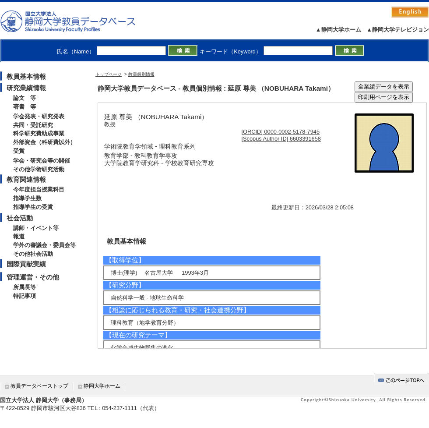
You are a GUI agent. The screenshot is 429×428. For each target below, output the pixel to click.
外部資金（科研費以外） (44, 142)
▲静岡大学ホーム (338, 29)
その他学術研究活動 (38, 169)
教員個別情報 (141, 74)
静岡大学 (77, 21)
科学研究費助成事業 (38, 133)
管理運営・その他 (33, 277)
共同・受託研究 (33, 125)
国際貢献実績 (26, 264)
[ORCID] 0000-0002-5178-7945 (281, 131)
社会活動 (20, 218)
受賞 (19, 151)
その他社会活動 (33, 254)
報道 (19, 236)
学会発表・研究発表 (38, 116)
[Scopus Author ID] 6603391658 (281, 138)
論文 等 (24, 98)
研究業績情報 (26, 88)
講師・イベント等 (36, 228)
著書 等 (24, 106)
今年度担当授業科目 (38, 189)
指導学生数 (27, 198)
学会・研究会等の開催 (41, 160)
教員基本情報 (26, 76)
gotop (401, 379)
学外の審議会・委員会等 (44, 245)
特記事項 (24, 296)
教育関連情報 (26, 179)
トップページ (108, 74)
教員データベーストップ (39, 386)
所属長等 (24, 287)
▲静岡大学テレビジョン (397, 29)
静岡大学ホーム (102, 386)
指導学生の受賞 (33, 207)
